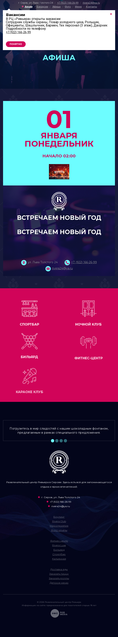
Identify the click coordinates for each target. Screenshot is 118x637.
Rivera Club (59, 521)
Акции (28, 6)
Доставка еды (59, 569)
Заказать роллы (59, 578)
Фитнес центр (59, 540)
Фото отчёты (59, 530)
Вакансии (42, 6)
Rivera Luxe (59, 545)
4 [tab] (65, 440)
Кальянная (59, 558)
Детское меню (59, 582)
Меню (78, 6)
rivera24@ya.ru (91, 2)
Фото (68, 6)
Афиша (56, 6)
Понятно (16, 44)
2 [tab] (56, 440)
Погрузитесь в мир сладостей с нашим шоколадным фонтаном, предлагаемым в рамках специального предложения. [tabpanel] (59, 430)
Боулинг (59, 516)
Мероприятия (59, 525)
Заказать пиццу (59, 573)
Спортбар (59, 554)
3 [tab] (61, 440)
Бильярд (59, 549)
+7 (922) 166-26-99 (67, 2)
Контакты (91, 6)
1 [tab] (52, 440)
